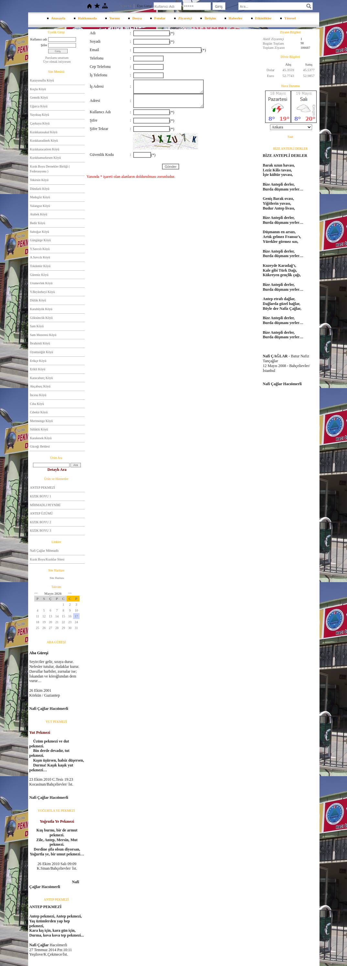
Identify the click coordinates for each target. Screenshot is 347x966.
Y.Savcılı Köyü (40, 249)
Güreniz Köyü (39, 275)
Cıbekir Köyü (39, 412)
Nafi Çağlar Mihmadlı (44, 550)
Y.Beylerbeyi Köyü (42, 292)
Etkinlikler (263, 18)
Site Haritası (57, 578)
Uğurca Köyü (39, 106)
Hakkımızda (87, 18)
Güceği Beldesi (40, 446)
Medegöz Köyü (40, 197)
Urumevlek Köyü (41, 283)
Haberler (236, 18)
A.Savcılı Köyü (40, 257)
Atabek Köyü (39, 214)
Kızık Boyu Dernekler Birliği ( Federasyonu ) (50, 169)
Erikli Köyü (38, 369)
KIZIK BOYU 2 (40, 522)
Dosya (137, 18)
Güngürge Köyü (40, 240)
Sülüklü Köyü (39, 429)
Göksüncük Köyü (41, 318)
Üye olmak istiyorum (57, 61)
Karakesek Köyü (41, 438)
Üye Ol (126, 6)
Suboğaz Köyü (39, 231)
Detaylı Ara (57, 469)
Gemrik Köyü (39, 97)
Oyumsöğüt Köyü (41, 352)
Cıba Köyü (37, 404)
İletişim (210, 18)
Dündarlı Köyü (39, 188)
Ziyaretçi (185, 18)
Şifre (44, 45)
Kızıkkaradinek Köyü (44, 140)
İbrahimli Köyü (40, 343)
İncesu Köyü (38, 395)
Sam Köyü (37, 326)
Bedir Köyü (37, 223)
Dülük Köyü (38, 300)
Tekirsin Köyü (39, 180)
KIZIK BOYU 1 (40, 496)
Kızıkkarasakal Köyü (44, 132)
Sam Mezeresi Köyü (43, 335)
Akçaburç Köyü (40, 386)
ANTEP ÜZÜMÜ (41, 513)
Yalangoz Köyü (40, 206)
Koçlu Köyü (38, 89)
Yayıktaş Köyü (39, 114)
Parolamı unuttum (57, 58)
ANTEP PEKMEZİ (42, 487)
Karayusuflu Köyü (42, 80)
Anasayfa (58, 18)
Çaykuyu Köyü (40, 123)
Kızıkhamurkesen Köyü (45, 157)
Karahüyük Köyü (41, 309)
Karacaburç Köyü (41, 378)
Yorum (114, 18)
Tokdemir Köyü (40, 266)
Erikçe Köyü (38, 361)
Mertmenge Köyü (41, 421)
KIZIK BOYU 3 (40, 530)
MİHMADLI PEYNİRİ (45, 505)
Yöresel (290, 18)
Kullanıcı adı (38, 39)
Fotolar (160, 18)
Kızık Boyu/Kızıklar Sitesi (47, 559)
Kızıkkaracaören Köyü (45, 149)
